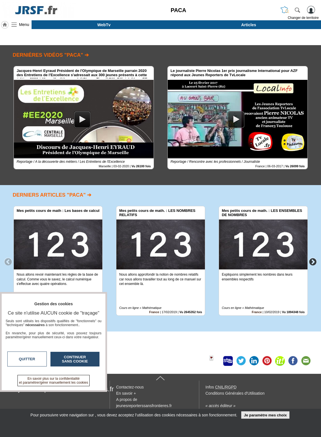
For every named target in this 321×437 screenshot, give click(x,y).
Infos (220, 387)
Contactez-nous (130, 387)
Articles (248, 25)
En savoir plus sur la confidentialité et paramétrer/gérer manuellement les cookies (53, 381)
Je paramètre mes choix (265, 415)
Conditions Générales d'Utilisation (235, 393)
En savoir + (126, 393)
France (154, 312)
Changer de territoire (303, 18)
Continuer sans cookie (75, 359)
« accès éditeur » (220, 405)
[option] (84, 117)
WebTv (103, 25)
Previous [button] (8, 261)
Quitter (27, 359)
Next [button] (313, 261)
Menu (24, 24)
